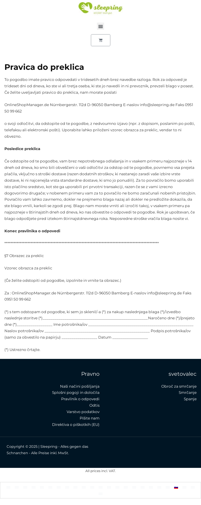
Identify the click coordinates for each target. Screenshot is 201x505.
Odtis (94, 405)
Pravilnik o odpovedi (80, 399)
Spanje (190, 399)
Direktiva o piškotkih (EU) (76, 424)
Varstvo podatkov (83, 412)
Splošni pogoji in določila (76, 392)
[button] (100, 26)
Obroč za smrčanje (179, 386)
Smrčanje (188, 392)
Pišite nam (90, 418)
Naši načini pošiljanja (80, 386)
